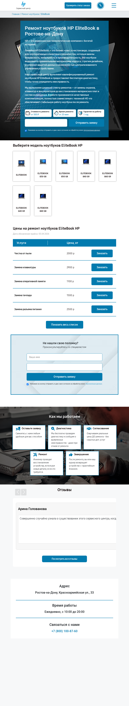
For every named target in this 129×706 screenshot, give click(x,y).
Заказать (102, 253)
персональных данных (92, 130)
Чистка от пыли (23, 253)
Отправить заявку (86, 122)
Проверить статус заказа (78, 5)
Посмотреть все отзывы (64, 558)
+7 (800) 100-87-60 (64, 631)
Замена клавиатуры (25, 267)
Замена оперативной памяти (30, 281)
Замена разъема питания (28, 309)
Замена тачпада (23, 295)
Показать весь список (64, 324)
